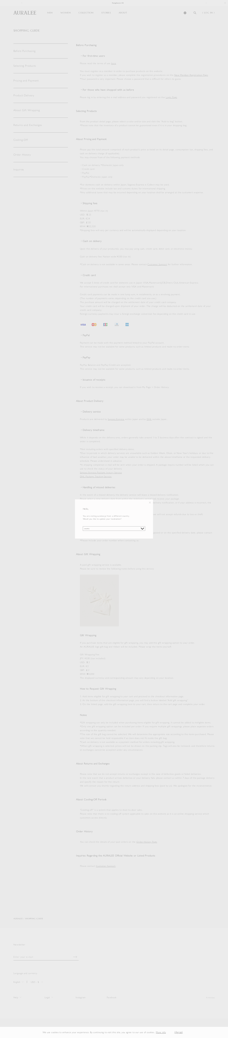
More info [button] (161, 1032)
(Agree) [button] (178, 1032)
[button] (168, 1032)
